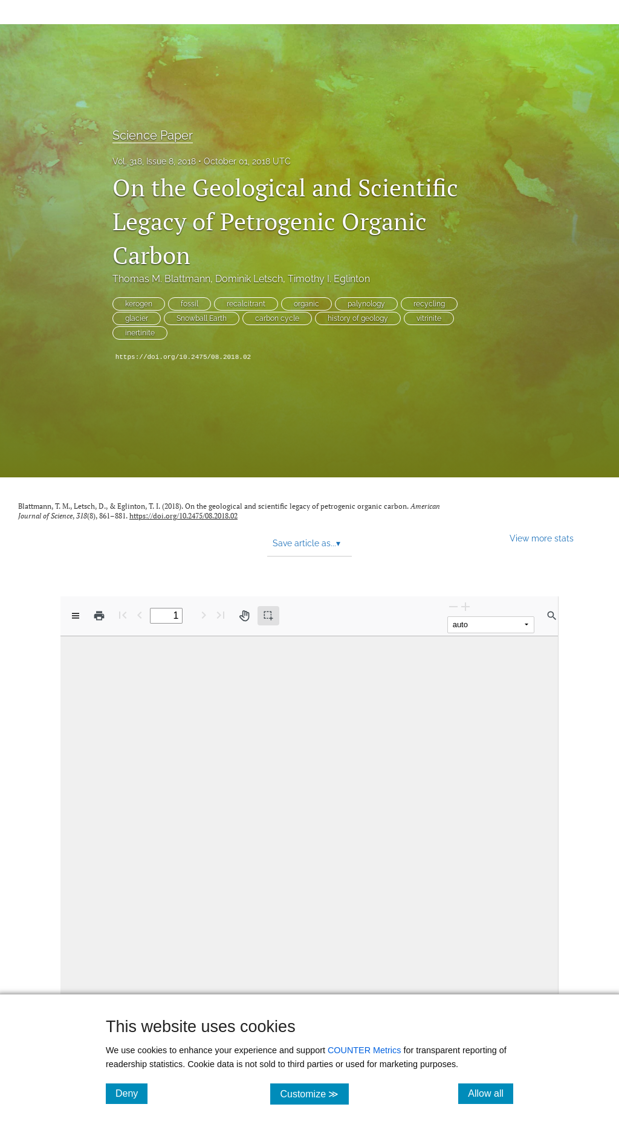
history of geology (358, 318)
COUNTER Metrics (364, 1050)
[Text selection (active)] (268, 615)
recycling (429, 304)
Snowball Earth (202, 318)
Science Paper (152, 135)
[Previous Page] (139, 614)
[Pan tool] (244, 615)
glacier (136, 318)
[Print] (99, 615)
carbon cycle (277, 318)
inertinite (140, 333)
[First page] (122, 614)
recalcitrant (246, 304)
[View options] (75, 616)
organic (306, 304)
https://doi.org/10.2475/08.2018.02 (183, 357)
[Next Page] (203, 614)
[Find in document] (552, 615)
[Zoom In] (465, 606)
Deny (131, 1093)
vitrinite (428, 318)
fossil (189, 304)
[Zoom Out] (453, 606)
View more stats (542, 538)
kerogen (138, 304)
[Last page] (220, 614)
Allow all (490, 1093)
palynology (366, 304)
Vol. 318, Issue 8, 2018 (154, 161)
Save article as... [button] (306, 543)
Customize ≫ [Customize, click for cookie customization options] (314, 1093)
